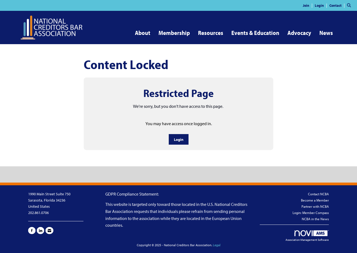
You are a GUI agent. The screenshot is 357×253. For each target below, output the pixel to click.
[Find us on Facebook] (31, 230)
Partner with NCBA (315, 206)
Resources (210, 33)
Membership (174, 33)
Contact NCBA (318, 194)
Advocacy (299, 33)
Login (178, 139)
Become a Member (315, 200)
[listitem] (308, 5)
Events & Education (255, 33)
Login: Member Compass (311, 212)
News (326, 33)
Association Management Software (307, 236)
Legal (216, 245)
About (142, 33)
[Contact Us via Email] (49, 230)
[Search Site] (350, 5)
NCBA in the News (315, 219)
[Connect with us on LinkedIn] (40, 230)
